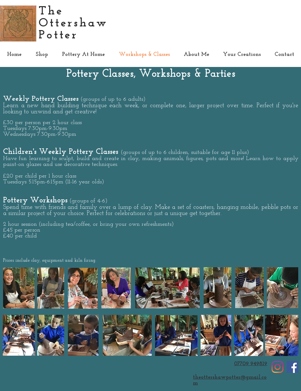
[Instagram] (277, 367)
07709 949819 (250, 364)
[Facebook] (293, 367)
